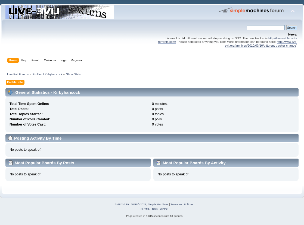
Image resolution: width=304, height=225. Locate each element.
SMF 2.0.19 (122, 204)
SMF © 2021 (138, 204)
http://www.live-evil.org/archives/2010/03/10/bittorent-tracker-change (261, 43)
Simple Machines (158, 204)
